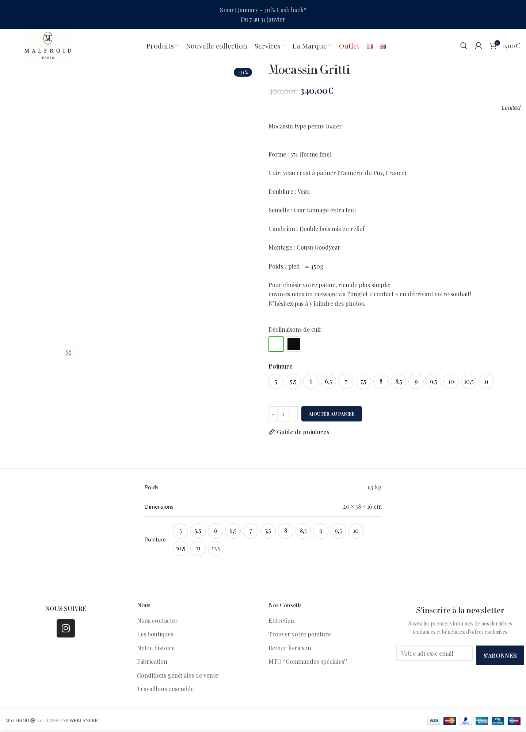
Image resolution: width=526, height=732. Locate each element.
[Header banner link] (263, 14)
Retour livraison (289, 648)
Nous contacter (157, 620)
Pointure (280, 366)
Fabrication (152, 661)
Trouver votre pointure (299, 634)
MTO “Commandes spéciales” (308, 661)
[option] (275, 381)
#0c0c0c (293, 344)
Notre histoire (156, 648)
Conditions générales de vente (177, 675)
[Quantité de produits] (283, 413)
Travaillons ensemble (165, 689)
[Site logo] (48, 45)
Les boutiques (155, 634)
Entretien (281, 620)
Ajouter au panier (332, 414)
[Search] (464, 45)
